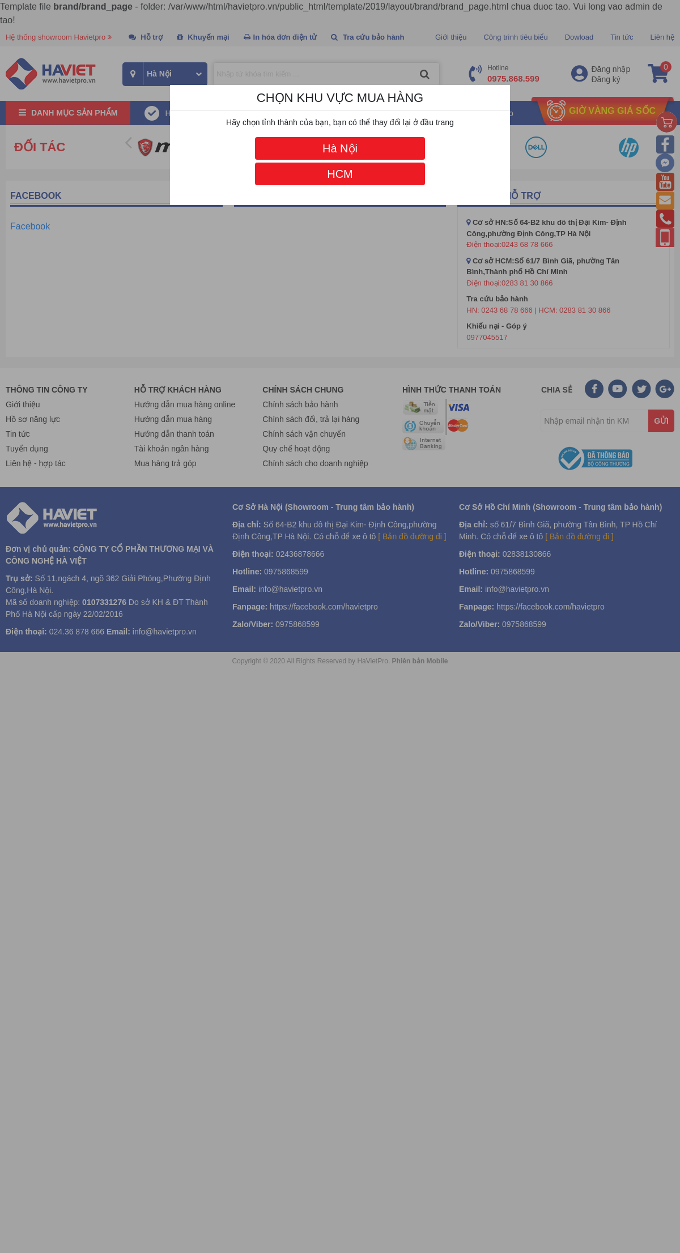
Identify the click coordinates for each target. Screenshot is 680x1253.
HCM (340, 174)
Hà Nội (340, 148)
